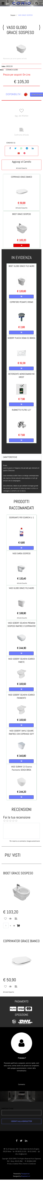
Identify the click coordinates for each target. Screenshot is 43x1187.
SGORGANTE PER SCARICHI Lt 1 (21, 517)
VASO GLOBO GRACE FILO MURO (21, 588)
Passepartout (25, 1174)
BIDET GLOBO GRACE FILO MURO (21, 266)
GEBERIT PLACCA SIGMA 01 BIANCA (21, 338)
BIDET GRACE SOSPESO (21, 214)
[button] (3, 3)
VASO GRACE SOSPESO (25, 15)
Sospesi (12, 15)
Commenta (21, 1084)
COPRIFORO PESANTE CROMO (21, 302)
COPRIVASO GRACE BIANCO (21, 176)
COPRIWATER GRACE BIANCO (21, 941)
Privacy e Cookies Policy (15, 1164)
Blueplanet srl (25, 1176)
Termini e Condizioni (29, 1164)
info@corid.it (22, 1154)
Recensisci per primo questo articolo (15, 58)
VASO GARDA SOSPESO (21, 553)
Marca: (2, 70)
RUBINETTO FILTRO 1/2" (21, 409)
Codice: (3, 66)
